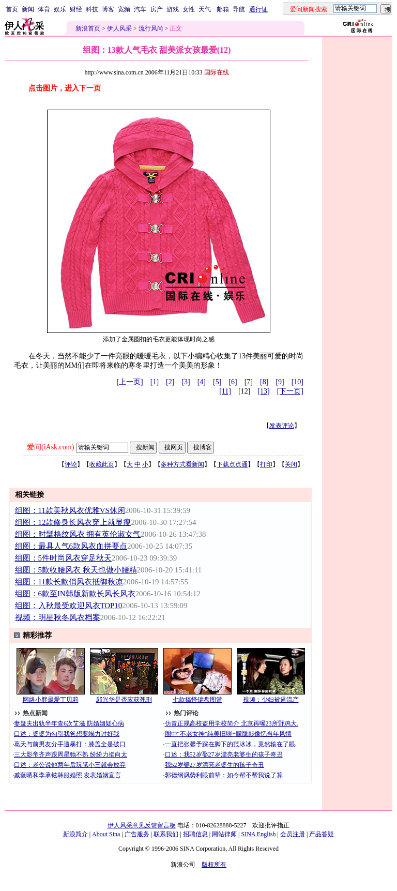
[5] (217, 382)
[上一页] (129, 382)
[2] (170, 382)
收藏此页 (101, 464)
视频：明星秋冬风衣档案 (57, 617)
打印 (266, 464)
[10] (297, 382)
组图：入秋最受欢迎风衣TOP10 (69, 605)
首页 (12, 9)
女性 (188, 9)
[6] (232, 382)
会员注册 (292, 834)
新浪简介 (75, 834)
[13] (263, 391)
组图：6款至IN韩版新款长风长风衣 (75, 594)
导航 (239, 9)
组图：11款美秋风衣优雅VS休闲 (70, 510)
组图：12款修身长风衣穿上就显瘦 (73, 522)
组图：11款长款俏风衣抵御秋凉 (69, 582)
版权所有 (214, 864)
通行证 (258, 9)
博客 (108, 9)
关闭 (291, 464)
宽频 (124, 9)
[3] (185, 382)
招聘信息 (195, 834)
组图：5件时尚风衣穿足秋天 (63, 558)
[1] (154, 382)
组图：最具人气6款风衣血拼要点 (71, 546)
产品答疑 (321, 834)
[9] (280, 382)
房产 (156, 9)
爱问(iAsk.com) (50, 447)
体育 (44, 9)
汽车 (140, 9)
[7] (249, 382)
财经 (76, 9)
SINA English (258, 834)
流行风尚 (151, 28)
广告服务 (137, 834)
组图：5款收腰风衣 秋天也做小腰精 (76, 570)
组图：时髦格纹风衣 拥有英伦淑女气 (78, 534)
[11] (225, 391)
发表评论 (281, 425)
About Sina (106, 834)
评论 (71, 464)
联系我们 (166, 834)
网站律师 (224, 834)
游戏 (172, 9)
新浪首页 (87, 28)
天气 (204, 9)
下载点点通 (232, 464)
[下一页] (290, 391)
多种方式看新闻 (182, 464)
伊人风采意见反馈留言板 (142, 825)
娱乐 (60, 9)
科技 (92, 9)
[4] (201, 382)
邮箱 (223, 9)
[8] (264, 382)
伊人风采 (119, 28)
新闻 (28, 9)
